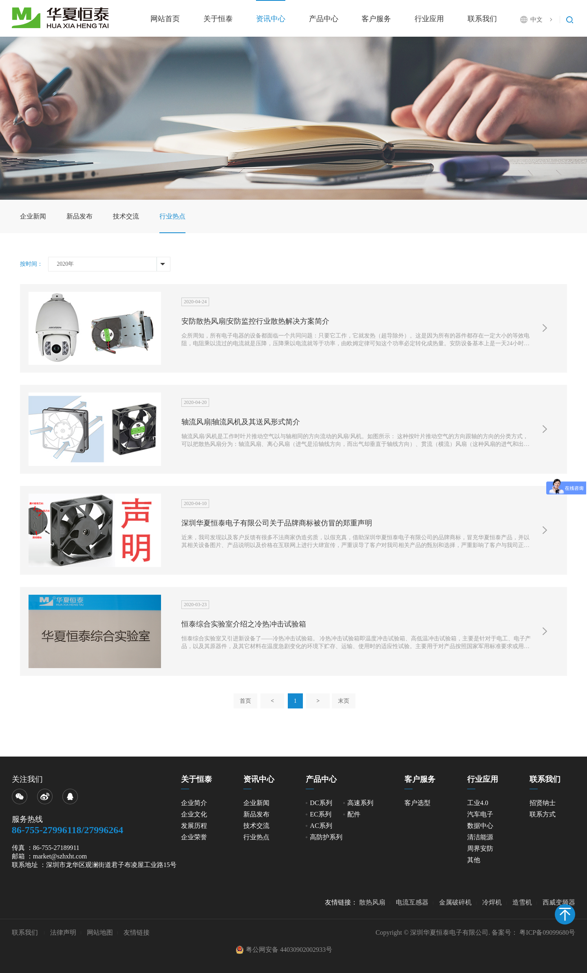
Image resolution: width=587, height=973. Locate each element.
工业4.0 (477, 802)
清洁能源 (480, 837)
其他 (473, 859)
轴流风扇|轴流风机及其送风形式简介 (240, 422)
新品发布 (79, 216)
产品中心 (323, 19)
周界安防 (480, 848)
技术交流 (126, 216)
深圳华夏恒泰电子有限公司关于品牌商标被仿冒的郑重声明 (276, 523)
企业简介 (194, 802)
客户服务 (376, 19)
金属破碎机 (455, 902)
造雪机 (522, 902)
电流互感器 (412, 902)
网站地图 (100, 932)
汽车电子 (480, 814)
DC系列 (321, 802)
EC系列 (320, 814)
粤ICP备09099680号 (547, 932)
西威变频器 (559, 902)
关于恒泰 (218, 19)
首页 (245, 701)
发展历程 (194, 825)
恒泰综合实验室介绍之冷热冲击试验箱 (243, 624)
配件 (353, 814)
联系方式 (543, 814)
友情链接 (137, 932)
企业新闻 (33, 216)
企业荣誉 (194, 837)
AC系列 (321, 825)
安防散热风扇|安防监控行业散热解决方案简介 (255, 321)
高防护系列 (326, 837)
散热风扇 (372, 902)
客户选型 (417, 802)
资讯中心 (270, 19)
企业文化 (194, 814)
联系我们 (482, 19)
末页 (343, 701)
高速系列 (360, 802)
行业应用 (429, 19)
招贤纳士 (543, 802)
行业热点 (172, 216)
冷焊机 (492, 902)
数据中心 (480, 825)
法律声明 (63, 932)
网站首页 (165, 19)
